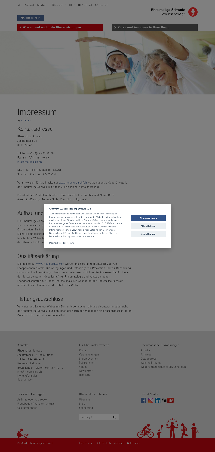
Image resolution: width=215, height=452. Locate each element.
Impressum (68, 242)
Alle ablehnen (148, 226)
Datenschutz (55, 242)
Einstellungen (148, 233)
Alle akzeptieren (148, 218)
